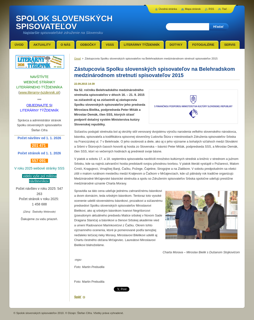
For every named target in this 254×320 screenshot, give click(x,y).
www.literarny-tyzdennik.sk (39, 92)
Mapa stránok (193, 8)
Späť (77, 297)
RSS (211, 8)
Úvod (77, 58)
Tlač (224, 8)
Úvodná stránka (168, 8)
